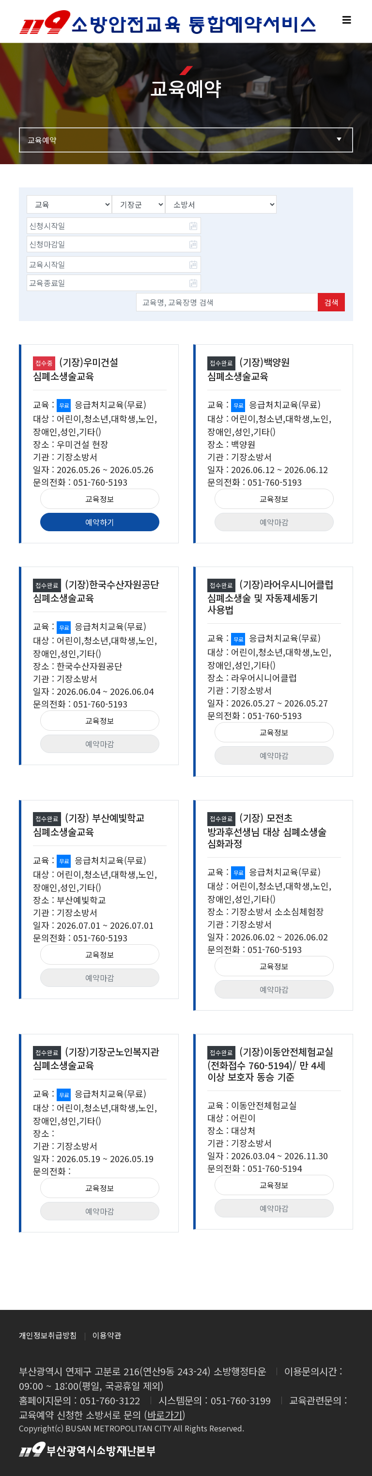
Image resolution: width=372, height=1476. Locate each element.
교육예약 (186, 139)
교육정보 (99, 499)
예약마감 (274, 522)
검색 (331, 302)
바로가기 (164, 1415)
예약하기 (99, 522)
